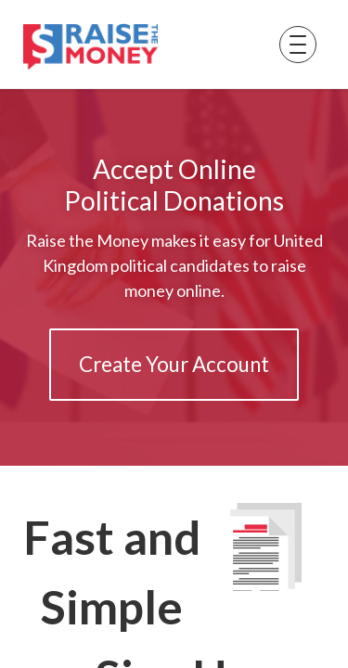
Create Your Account (174, 364)
